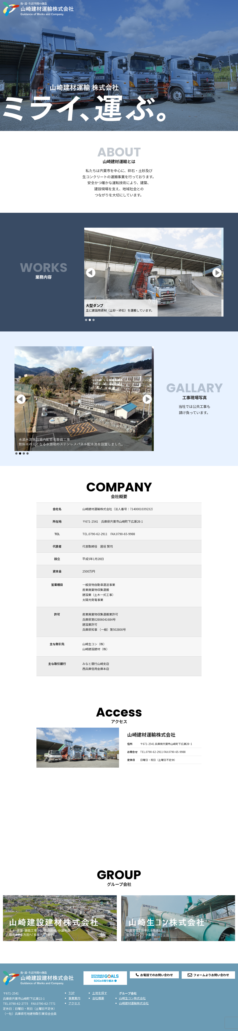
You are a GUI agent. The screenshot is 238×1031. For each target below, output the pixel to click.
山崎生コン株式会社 (132, 998)
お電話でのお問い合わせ (154, 975)
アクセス (74, 1003)
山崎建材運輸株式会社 (134, 1003)
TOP (71, 993)
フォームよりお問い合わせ (208, 975)
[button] (90, 272)
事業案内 (74, 998)
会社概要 (98, 998)
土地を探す (99, 993)
